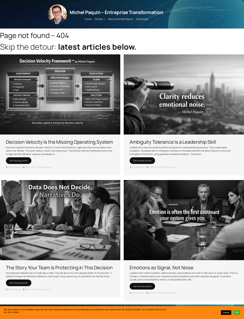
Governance (46, 167)
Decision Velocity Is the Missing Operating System (59, 142)
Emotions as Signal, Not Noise (162, 267)
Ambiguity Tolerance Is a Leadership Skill (173, 142)
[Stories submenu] (104, 19)
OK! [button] (237, 312)
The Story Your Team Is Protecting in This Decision (59, 267)
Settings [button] (226, 312)
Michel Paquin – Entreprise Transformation (116, 12)
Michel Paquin (14, 167)
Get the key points (18, 160)
